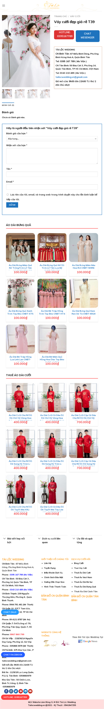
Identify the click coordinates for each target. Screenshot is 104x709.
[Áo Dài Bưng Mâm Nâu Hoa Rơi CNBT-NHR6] (83, 247)
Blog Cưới (78, 563)
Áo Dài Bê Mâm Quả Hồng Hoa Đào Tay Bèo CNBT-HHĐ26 (52, 359)
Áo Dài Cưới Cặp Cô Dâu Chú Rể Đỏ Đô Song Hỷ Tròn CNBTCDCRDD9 (83, 464)
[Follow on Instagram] (11, 691)
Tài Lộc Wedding (68, 702)
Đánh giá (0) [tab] (8, 105)
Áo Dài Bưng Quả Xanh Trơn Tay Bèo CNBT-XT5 (20, 312)
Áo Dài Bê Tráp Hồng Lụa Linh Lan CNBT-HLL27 (20, 359)
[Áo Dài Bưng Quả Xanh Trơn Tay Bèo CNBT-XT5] (20, 293)
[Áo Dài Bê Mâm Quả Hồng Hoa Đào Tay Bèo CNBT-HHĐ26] (52, 339)
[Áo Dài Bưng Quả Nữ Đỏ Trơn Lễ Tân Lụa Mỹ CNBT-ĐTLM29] (52, 247)
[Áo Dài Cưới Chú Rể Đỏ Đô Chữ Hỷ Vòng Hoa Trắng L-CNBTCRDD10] (20, 397)
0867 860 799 (17, 634)
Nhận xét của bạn (16, 145)
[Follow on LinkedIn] (25, 691)
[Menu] (3, 5)
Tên (9, 168)
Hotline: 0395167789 (15, 697)
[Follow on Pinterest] (21, 691)
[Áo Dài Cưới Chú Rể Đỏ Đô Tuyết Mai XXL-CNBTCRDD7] (20, 489)
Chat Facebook (13, 654)
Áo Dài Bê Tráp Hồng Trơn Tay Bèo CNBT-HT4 (52, 312)
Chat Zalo (10, 612)
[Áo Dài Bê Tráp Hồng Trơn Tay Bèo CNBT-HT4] (52, 293)
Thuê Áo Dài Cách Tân (85, 591)
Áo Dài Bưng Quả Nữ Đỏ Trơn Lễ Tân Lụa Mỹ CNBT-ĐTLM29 (52, 268)
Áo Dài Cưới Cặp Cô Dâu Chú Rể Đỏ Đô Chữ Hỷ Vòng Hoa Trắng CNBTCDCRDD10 (83, 419)
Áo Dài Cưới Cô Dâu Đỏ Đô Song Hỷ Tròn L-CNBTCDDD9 (52, 464)
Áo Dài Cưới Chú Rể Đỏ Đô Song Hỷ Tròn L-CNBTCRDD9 (20, 464)
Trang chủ (60, 16)
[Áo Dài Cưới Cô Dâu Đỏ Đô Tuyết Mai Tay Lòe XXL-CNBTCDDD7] (52, 489)
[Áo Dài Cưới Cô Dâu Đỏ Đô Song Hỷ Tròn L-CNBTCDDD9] (52, 443)
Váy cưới (75, 16)
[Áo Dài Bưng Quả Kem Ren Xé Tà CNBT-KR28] (83, 293)
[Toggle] (4, 539)
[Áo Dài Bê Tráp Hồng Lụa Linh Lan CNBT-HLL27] (20, 339)
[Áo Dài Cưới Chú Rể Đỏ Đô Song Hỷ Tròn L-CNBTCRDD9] (20, 443)
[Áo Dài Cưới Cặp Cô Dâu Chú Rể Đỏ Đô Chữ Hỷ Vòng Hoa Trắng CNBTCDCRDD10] (83, 397)
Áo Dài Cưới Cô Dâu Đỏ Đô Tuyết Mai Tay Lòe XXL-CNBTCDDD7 (52, 509)
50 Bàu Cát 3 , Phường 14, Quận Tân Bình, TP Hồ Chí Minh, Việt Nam (17, 582)
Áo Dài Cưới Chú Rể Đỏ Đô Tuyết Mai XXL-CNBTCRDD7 (20, 509)
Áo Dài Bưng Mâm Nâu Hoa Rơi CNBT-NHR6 (83, 266)
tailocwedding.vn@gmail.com (71, 77)
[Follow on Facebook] (6, 691)
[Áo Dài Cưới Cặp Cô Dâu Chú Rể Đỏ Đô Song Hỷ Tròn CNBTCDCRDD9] (83, 443)
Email (10, 181)
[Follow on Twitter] (16, 691)
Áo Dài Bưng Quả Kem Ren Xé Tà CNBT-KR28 (83, 312)
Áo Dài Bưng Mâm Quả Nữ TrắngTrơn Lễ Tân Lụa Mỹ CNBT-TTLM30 (20, 268)
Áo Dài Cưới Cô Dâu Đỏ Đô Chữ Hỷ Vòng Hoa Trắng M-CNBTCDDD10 (52, 418)
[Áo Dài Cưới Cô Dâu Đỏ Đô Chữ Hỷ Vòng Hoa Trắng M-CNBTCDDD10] (52, 397)
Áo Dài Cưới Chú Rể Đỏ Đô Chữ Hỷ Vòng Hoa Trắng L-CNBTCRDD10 (20, 418)
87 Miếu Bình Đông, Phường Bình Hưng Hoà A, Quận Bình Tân (18, 567)
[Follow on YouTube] (30, 691)
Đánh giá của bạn (16, 133)
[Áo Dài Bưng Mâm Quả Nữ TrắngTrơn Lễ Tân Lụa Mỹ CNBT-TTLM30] (20, 247)
